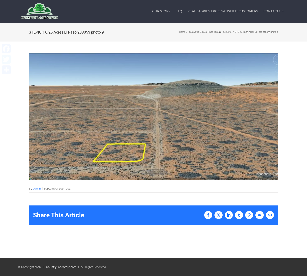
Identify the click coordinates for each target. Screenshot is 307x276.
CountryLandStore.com (61, 267)
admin (37, 188)
